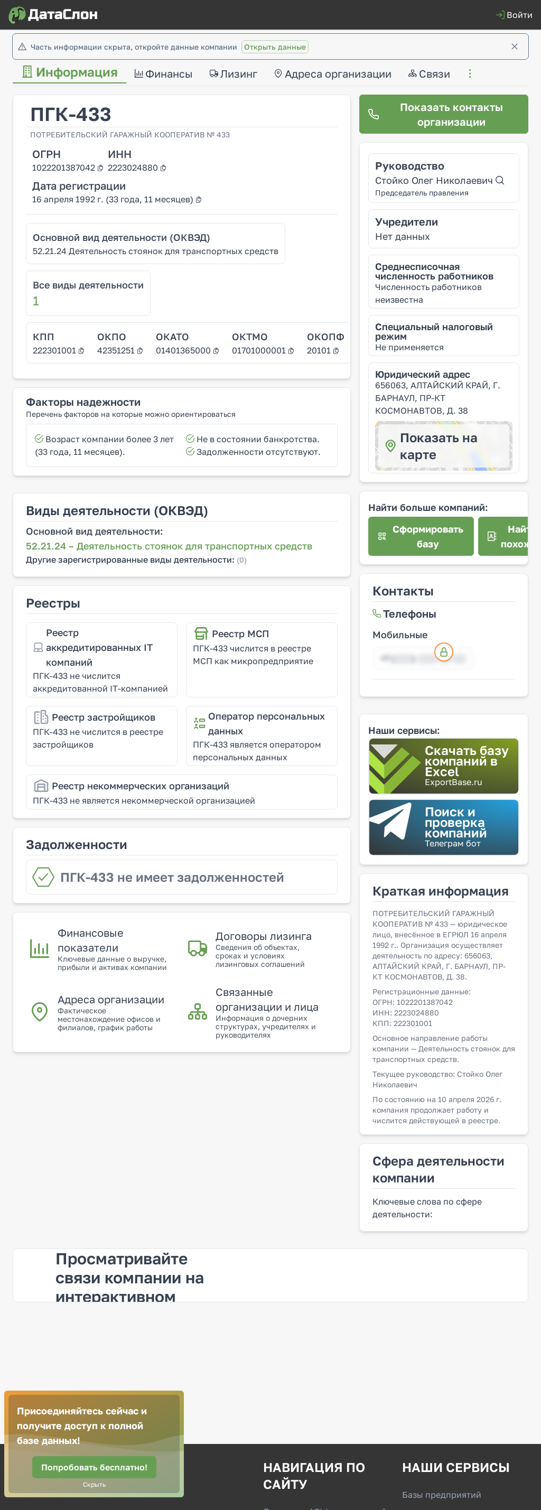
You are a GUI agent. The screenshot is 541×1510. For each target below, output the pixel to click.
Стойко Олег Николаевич (439, 180)
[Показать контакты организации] (443, 114)
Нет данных (402, 236)
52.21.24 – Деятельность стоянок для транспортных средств (169, 546)
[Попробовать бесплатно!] (94, 1467)
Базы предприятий (441, 1494)
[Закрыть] (514, 46)
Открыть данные (275, 46)
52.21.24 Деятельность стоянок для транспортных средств (155, 251)
